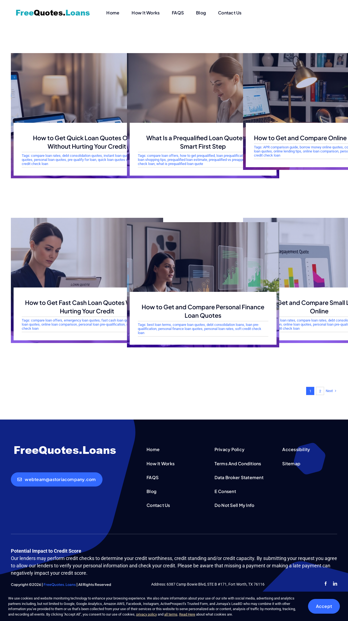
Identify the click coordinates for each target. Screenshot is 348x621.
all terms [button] (171, 614)
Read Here (187, 614)
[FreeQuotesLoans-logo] (53, 10)
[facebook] (326, 584)
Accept (324, 606)
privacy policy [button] (146, 614)
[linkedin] (335, 584)
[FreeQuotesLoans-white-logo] (65, 446)
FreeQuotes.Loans (60, 584)
